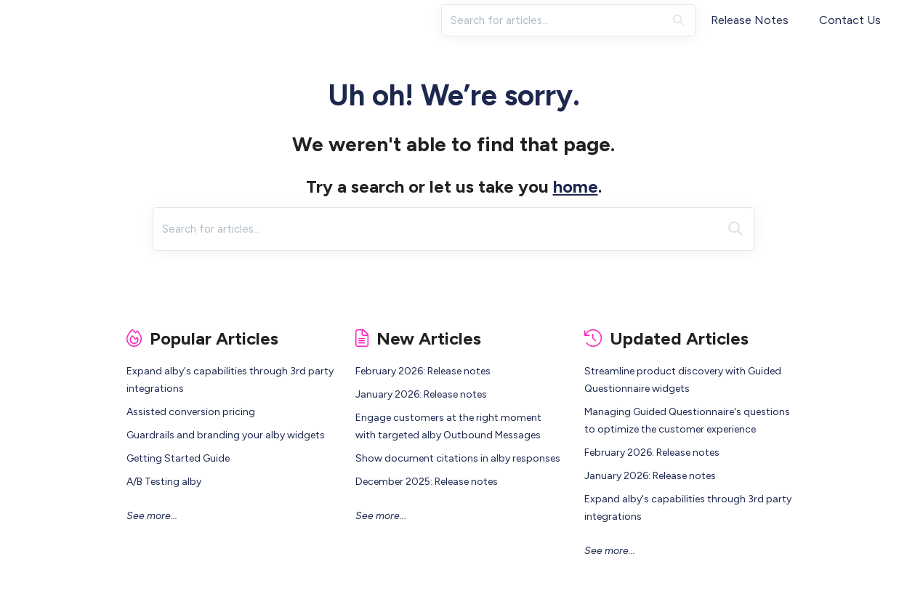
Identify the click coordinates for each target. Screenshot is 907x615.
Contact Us (850, 20)
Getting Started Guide (178, 458)
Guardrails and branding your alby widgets (225, 435)
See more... (151, 516)
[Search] (678, 20)
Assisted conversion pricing (190, 412)
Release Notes (750, 20)
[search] (553, 20)
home (575, 186)
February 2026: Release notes (423, 371)
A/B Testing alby (163, 481)
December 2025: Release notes (426, 481)
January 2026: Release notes (421, 394)
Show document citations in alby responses (457, 458)
